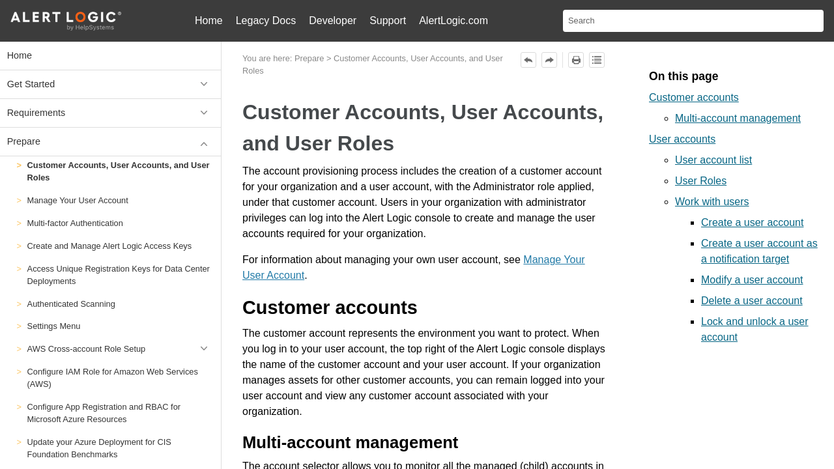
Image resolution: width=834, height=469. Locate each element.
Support (387, 20)
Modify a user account (752, 279)
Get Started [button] (110, 84)
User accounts (682, 139)
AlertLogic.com (453, 20)
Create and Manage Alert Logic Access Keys (109, 246)
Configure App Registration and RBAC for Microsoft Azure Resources (103, 413)
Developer (332, 20)
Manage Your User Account (77, 200)
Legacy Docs (266, 20)
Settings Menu (54, 326)
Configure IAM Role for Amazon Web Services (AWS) (112, 378)
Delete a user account (752, 300)
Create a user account (752, 222)
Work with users (712, 201)
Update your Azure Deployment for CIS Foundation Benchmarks (99, 448)
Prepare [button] (110, 142)
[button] (205, 349)
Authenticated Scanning (71, 304)
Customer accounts (694, 97)
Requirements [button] (110, 113)
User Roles (700, 180)
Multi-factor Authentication (75, 223)
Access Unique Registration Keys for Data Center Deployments (118, 275)
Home (209, 20)
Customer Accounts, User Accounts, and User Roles (118, 171)
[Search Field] (693, 21)
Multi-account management (738, 118)
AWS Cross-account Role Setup (120, 349)
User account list (713, 159)
